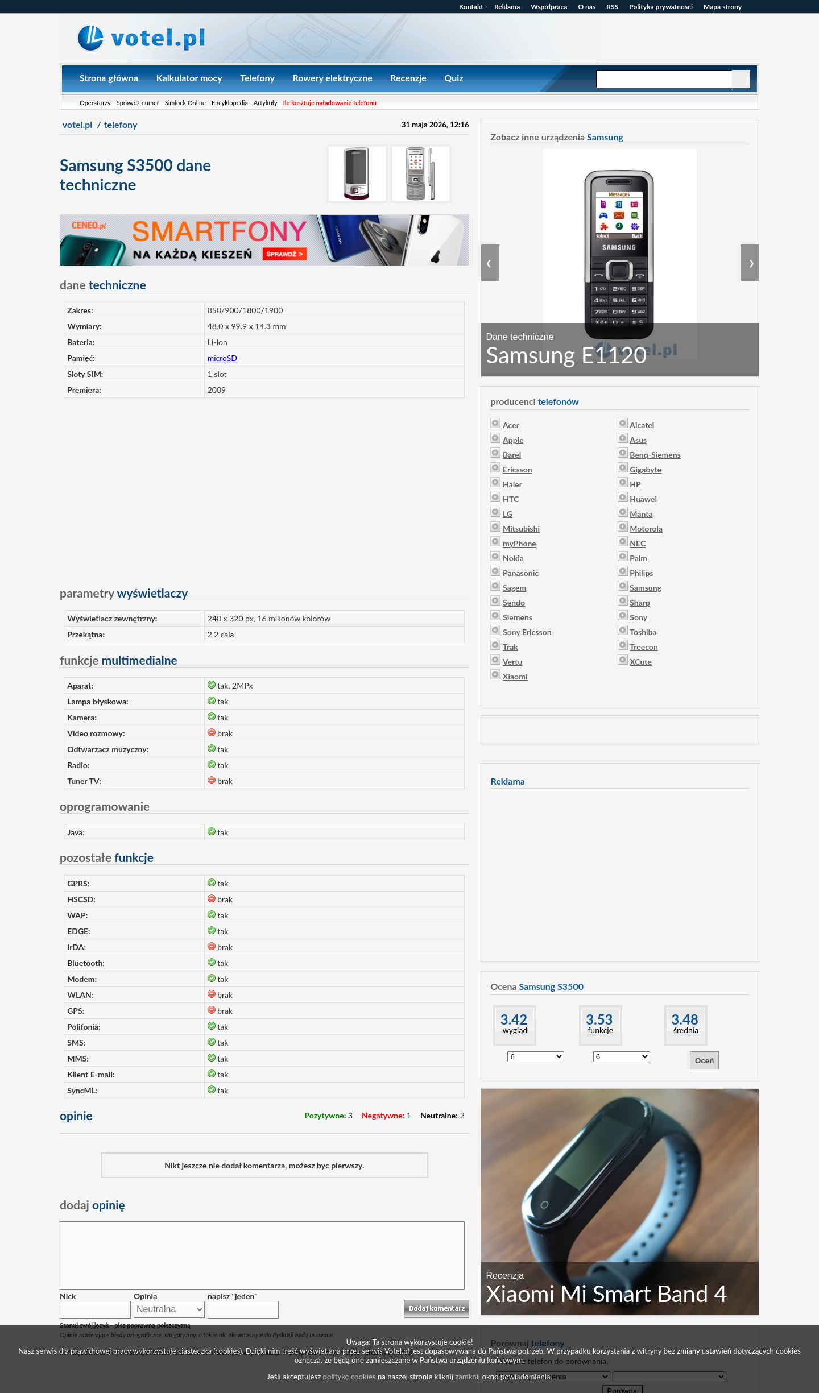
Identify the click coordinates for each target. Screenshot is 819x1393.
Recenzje (408, 77)
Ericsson (517, 469)
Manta (641, 514)
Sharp (640, 602)
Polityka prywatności (661, 6)
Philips (641, 573)
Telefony (257, 77)
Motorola (646, 528)
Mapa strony (723, 6)
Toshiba (643, 632)
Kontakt (471, 6)
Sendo (514, 602)
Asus (638, 440)
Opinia (145, 1296)
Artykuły (266, 102)
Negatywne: (383, 1115)
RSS (612, 6)
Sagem (514, 587)
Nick (68, 1296)
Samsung (645, 587)
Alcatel (642, 425)
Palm (638, 558)
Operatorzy (95, 102)
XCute (641, 661)
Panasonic (521, 573)
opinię (92, 1204)
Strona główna (109, 77)
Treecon (644, 647)
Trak (510, 647)
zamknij (467, 1376)
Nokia (513, 558)
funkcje (600, 1030)
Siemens (517, 617)
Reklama (507, 6)
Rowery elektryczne (332, 77)
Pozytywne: (325, 1115)
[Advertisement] (264, 486)
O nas (586, 6)
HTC (511, 499)
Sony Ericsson (527, 632)
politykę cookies (349, 1376)
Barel (512, 454)
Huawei (643, 499)
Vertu (512, 661)
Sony (638, 617)
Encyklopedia (230, 102)
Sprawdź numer (138, 102)
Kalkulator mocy (189, 77)
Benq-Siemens (655, 454)
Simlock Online (185, 102)
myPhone (519, 543)
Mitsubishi (521, 528)
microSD (222, 358)
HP (635, 484)
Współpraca (549, 6)
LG (507, 514)
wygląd (515, 1030)
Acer (511, 425)
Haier (512, 484)
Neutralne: (439, 1115)
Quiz (453, 77)
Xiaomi (515, 676)
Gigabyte (645, 469)
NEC (638, 543)
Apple (513, 440)
